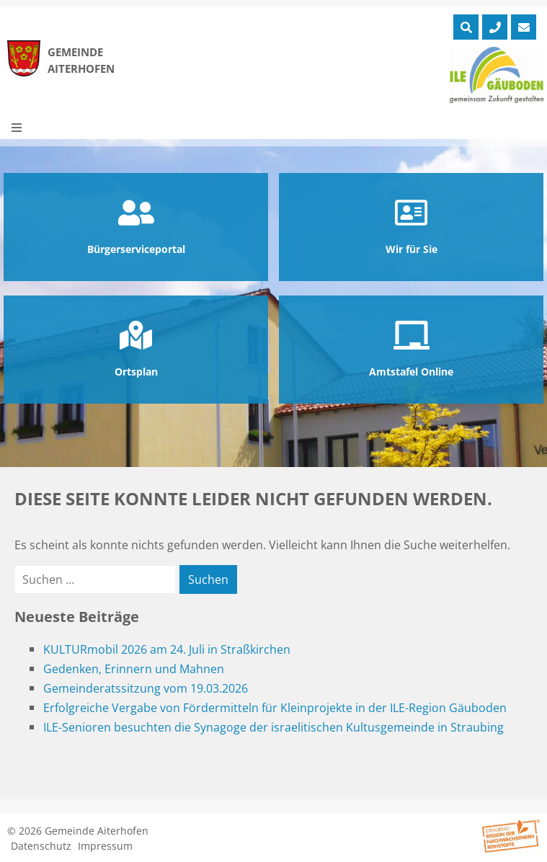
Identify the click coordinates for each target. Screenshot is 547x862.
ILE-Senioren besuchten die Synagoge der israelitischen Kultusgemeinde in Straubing (273, 727)
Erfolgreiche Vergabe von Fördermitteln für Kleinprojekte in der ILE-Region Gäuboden (275, 708)
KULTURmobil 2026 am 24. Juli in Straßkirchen (166, 649)
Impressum (105, 846)
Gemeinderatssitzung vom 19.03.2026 (145, 688)
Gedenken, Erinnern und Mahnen (133, 669)
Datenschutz (41, 846)
